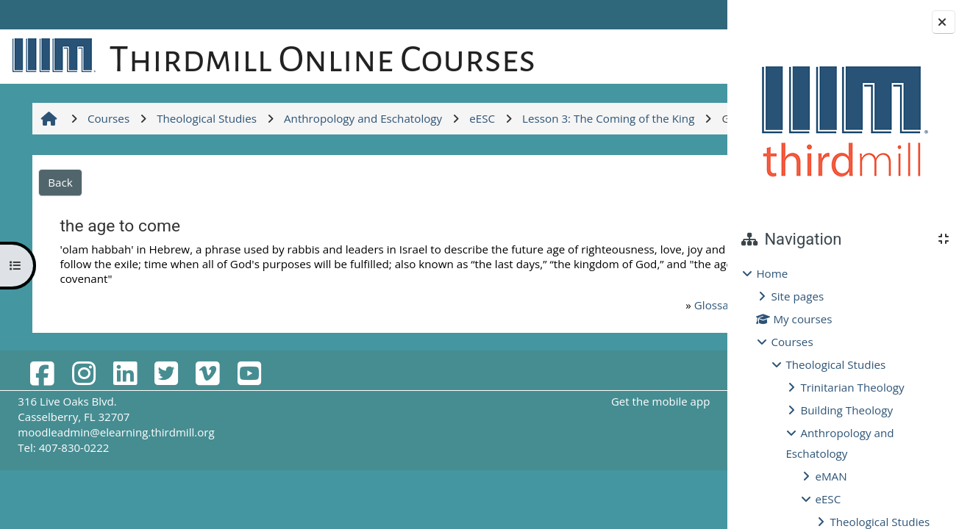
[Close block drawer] (943, 22)
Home (772, 273)
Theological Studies (835, 364)
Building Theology (846, 410)
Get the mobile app (540, 480)
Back (58, 261)
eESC (828, 499)
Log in (684, 14)
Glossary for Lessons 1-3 (591, 384)
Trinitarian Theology (852, 387)
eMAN (830, 476)
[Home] (51, 54)
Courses (792, 341)
